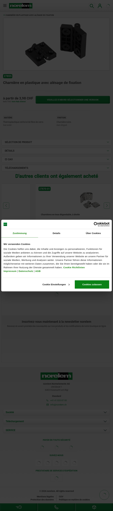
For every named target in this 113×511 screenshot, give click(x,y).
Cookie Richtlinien (74, 267)
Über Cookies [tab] (93, 233)
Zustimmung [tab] (20, 233)
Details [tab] (56, 233)
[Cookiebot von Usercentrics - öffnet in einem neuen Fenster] (96, 224)
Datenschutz (26, 271)
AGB (38, 271)
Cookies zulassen (92, 284)
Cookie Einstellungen (56, 284)
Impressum (10, 271)
